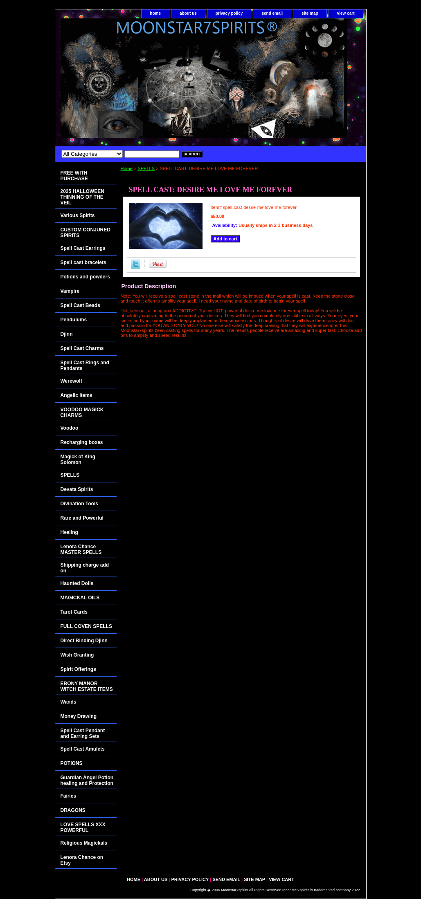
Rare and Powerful (82, 518)
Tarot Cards (74, 612)
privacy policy (229, 13)
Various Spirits (78, 215)
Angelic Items (76, 395)
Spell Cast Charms (82, 348)
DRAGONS (73, 810)
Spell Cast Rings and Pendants (85, 365)
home (155, 13)
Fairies (69, 796)
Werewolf (71, 381)
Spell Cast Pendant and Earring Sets (83, 733)
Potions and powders (85, 277)
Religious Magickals (84, 843)
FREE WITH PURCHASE (74, 176)
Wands (69, 702)
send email (272, 13)
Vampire (70, 291)
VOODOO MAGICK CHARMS (82, 412)
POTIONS (72, 763)
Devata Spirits (77, 489)
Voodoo (70, 428)
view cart (346, 13)
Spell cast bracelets (83, 262)
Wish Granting (77, 655)
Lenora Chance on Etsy (82, 860)
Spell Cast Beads (80, 305)
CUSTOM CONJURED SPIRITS (85, 232)
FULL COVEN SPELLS (86, 626)
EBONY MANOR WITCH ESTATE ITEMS (87, 686)
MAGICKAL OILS (80, 598)
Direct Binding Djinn (84, 640)
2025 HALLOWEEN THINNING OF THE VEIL (82, 197)
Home (127, 168)
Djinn (67, 334)
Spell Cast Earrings (83, 248)
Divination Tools (79, 504)
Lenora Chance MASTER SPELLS (81, 549)
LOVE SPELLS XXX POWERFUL (83, 827)
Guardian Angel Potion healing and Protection (87, 780)
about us (188, 13)
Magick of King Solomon (78, 459)
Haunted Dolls (77, 583)
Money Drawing (79, 716)
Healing (69, 532)
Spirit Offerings (78, 669)
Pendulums (74, 320)
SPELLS (146, 168)
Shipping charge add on (85, 568)
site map (310, 13)
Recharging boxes (82, 442)
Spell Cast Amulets (83, 749)
